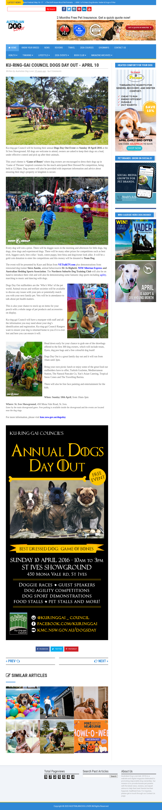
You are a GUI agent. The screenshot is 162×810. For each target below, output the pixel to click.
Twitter (57, 649)
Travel (71, 47)
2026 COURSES (87, 47)
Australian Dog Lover (80, 806)
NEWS (47, 47)
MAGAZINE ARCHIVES (101, 55)
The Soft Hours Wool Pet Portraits (59, 2)
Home (12, 47)
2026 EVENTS (62, 55)
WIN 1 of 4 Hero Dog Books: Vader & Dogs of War (95, 2)
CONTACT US (120, 47)
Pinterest (71, 649)
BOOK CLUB (80, 55)
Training (28, 55)
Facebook (42, 649)
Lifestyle (44, 55)
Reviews (59, 47)
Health (12, 55)
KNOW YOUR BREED (30, 47)
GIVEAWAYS (104, 47)
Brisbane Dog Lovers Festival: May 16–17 (26, 2)
